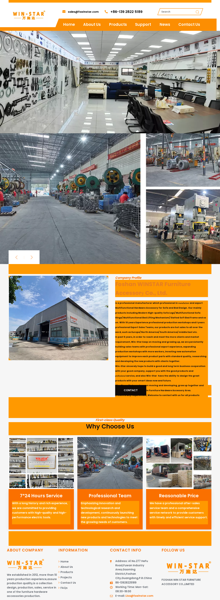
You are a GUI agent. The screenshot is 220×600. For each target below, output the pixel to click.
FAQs (63, 588)
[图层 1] (58, 318)
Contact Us (189, 24)
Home (69, 24)
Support (143, 24)
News (165, 24)
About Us (92, 24)
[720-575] (110, 463)
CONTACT (131, 390)
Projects (65, 577)
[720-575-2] (41, 463)
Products (118, 24)
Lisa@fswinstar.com (139, 596)
